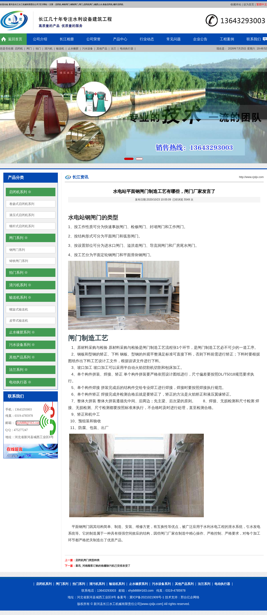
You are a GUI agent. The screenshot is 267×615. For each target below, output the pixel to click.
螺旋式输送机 (18, 309)
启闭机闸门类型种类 (87, 560)
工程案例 (227, 39)
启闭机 (19, 48)
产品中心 (120, 39)
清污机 (48, 48)
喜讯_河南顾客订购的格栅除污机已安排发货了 (102, 565)
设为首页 (248, 4)
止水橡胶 (73, 48)
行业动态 (147, 39)
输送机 (60, 48)
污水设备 (87, 48)
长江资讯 (80, 177)
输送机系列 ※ (20, 297)
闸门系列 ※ (18, 238)
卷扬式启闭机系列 (21, 204)
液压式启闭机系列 (21, 215)
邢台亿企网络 (190, 597)
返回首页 (15, 39)
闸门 (29, 48)
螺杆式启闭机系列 (21, 226)
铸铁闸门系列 (18, 261)
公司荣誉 (93, 39)
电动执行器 (126, 48)
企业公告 (200, 39)
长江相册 (67, 39)
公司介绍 (40, 39)
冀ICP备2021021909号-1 (146, 597)
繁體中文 (261, 4)
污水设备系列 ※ (22, 345)
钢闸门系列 (17, 249)
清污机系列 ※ (20, 285)
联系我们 (254, 39)
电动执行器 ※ (20, 382)
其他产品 (102, 48)
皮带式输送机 (18, 320)
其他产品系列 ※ (22, 357)
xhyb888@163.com (28, 423)
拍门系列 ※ (18, 272)
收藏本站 (236, 4)
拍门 (38, 48)
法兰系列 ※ (18, 370)
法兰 (113, 48)
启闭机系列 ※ (20, 192)
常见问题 (173, 39)
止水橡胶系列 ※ (22, 332)
